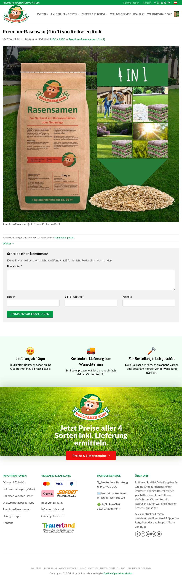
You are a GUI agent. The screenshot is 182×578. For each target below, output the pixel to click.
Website (127, 296)
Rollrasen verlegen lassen (18, 495)
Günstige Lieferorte (53, 516)
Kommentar (14, 265)
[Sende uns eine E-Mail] (162, 3)
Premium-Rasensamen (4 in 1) (86, 39)
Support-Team (166, 522)
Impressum (50, 568)
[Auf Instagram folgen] (158, 3)
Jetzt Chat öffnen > (109, 508)
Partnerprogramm (139, 568)
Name (11, 296)
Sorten (42, 14)
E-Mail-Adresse (74, 296)
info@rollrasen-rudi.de (111, 497)
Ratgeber (140, 522)
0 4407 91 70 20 (107, 486)
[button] (163, 14)
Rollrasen (140, 490)
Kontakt (147, 2)
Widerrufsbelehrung (72, 568)
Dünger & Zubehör (94, 14)
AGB (123, 568)
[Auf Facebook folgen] (155, 3)
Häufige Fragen (131, 2)
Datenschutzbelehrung (103, 568)
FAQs (167, 518)
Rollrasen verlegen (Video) (19, 489)
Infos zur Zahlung (52, 502)
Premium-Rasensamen (16, 509)
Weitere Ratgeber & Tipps (18, 502)
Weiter (9, 243)
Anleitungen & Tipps (65, 14)
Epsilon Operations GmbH (117, 573)
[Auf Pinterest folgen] (165, 3)
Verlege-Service (120, 14)
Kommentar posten (64, 237)
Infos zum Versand (52, 509)
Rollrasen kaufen (145, 503)
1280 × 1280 (57, 39)
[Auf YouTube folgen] (169, 3)
